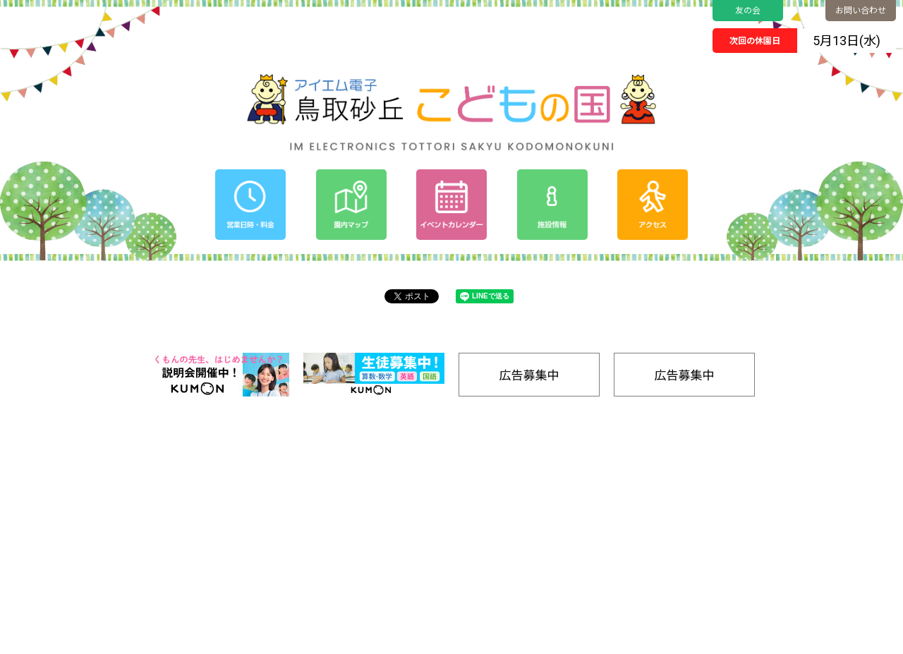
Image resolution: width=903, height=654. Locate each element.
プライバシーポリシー (659, 524)
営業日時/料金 (842, 471)
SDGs (824, 524)
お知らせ (631, 507)
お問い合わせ (860, 11)
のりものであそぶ (760, 503)
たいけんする (752, 533)
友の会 (747, 11)
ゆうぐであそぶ (756, 488)
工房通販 (831, 542)
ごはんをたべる (756, 562)
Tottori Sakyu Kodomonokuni (412, 638)
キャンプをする (756, 547)
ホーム (627, 471)
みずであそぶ (752, 518)
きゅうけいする (756, 577)
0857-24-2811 (76, 566)
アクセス (831, 489)
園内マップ (749, 471)
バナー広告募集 (758, 593)
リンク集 (831, 577)
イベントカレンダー (654, 489)
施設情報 (831, 560)
